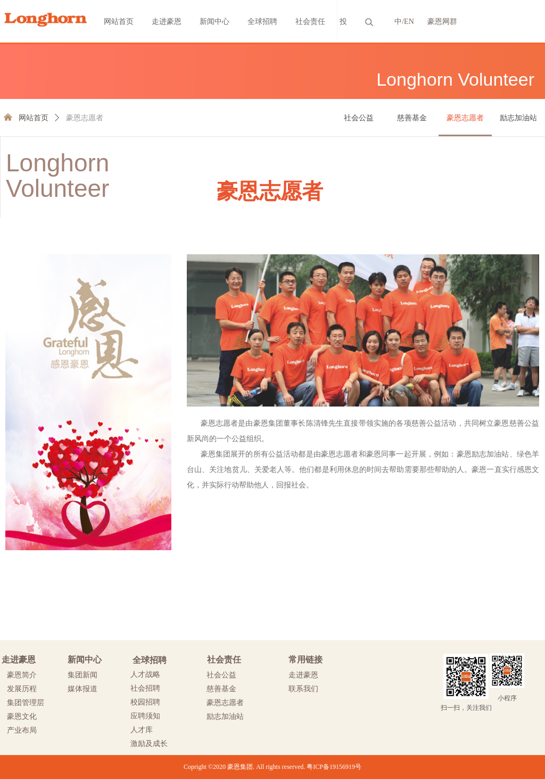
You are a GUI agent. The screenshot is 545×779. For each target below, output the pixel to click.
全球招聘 (262, 22)
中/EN (404, 22)
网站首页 (119, 22)
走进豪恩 (166, 22)
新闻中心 (214, 22)
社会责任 (310, 22)
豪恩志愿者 (84, 118)
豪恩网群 (442, 22)
